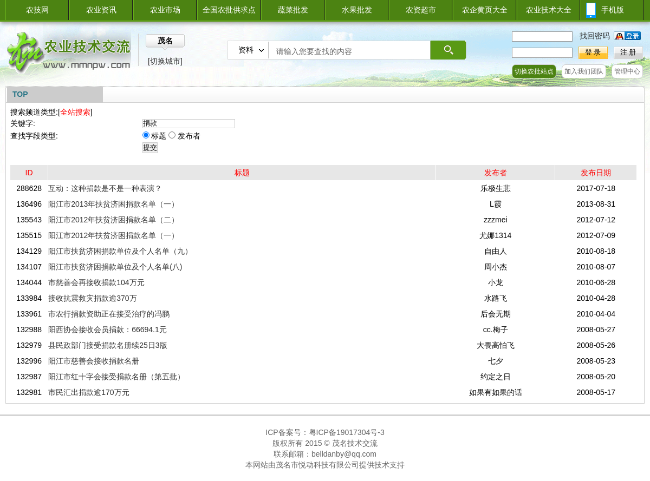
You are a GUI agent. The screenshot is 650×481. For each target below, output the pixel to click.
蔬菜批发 (293, 9)
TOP (20, 94)
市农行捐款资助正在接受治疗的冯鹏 (109, 313)
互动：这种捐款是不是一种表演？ (105, 188)
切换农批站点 (534, 71)
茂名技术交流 (355, 443)
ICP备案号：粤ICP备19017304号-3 (324, 432)
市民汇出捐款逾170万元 (88, 392)
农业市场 (165, 9)
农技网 (37, 9)
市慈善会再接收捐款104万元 (96, 282)
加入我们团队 (583, 71)
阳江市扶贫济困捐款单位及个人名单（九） (120, 251)
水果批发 (357, 9)
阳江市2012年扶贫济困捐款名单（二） (113, 219)
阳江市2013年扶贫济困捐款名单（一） (113, 204)
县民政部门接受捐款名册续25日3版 (107, 345)
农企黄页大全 (485, 9)
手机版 (612, 9)
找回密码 (595, 35)
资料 (245, 49)
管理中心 (627, 71)
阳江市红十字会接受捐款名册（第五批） (116, 376)
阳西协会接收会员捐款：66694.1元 (107, 329)
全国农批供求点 (229, 9)
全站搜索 (75, 112)
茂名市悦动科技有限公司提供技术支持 (340, 464)
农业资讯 (101, 9)
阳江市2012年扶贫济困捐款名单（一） (113, 235)
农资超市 (421, 9)
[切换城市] (165, 61)
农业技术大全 (548, 9)
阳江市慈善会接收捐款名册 (93, 361)
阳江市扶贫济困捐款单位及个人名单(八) (115, 266)
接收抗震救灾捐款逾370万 (92, 298)
